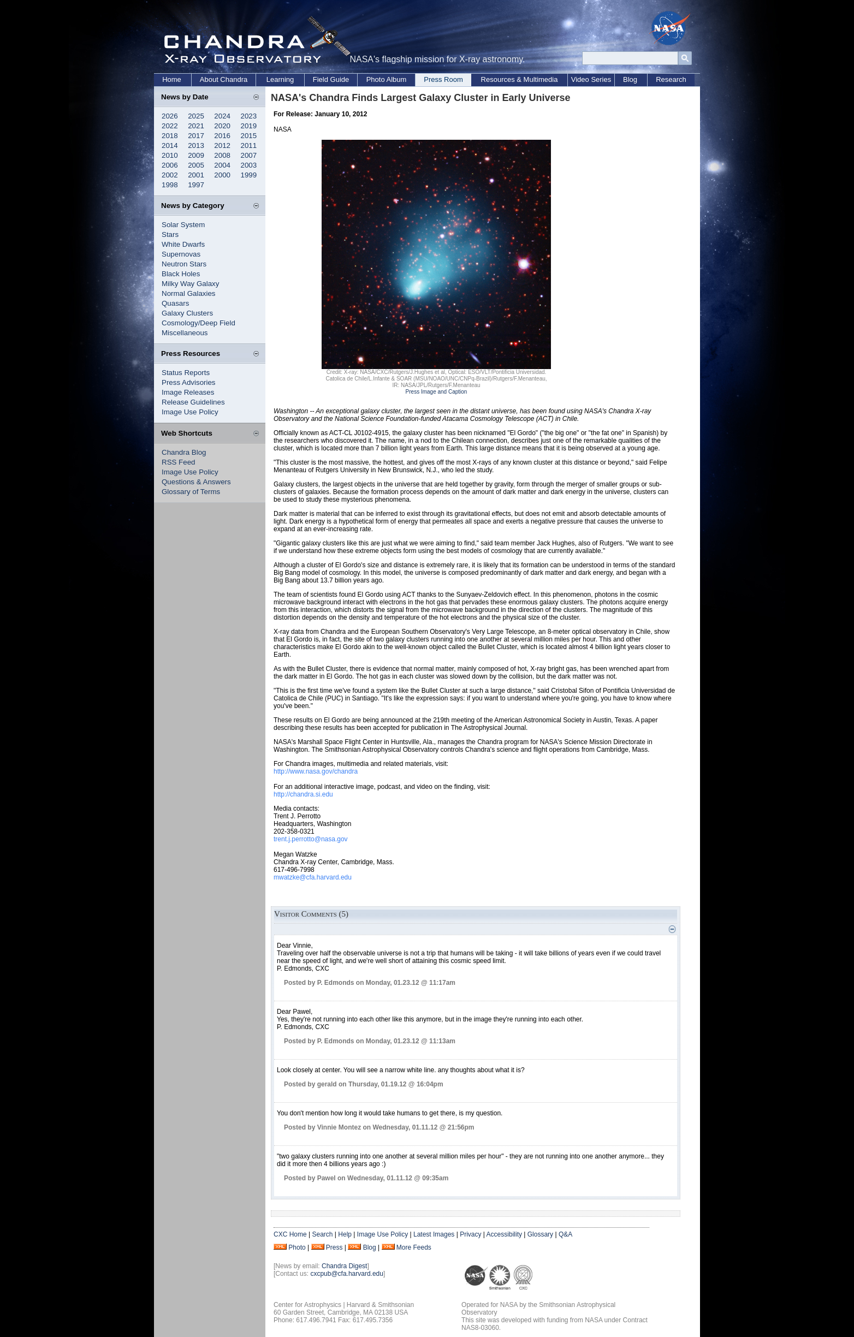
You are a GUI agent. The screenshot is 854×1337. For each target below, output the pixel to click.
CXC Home (290, 1234)
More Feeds (413, 1247)
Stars (170, 234)
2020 (222, 126)
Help (345, 1234)
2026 (170, 116)
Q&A (565, 1234)
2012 (222, 145)
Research (671, 79)
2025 (196, 116)
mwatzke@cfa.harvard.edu (313, 877)
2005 (196, 165)
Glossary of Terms (191, 492)
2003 (249, 165)
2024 (222, 116)
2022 (170, 126)
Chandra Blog (184, 452)
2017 (196, 136)
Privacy (470, 1234)
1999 (249, 175)
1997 (196, 185)
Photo (296, 1247)
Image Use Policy (190, 412)
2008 (222, 155)
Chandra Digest (344, 1266)
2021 (196, 126)
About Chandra (223, 79)
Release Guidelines (193, 402)
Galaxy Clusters (187, 313)
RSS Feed (178, 462)
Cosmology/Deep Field (198, 323)
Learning (280, 79)
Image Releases (188, 392)
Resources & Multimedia (519, 79)
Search (322, 1234)
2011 (249, 145)
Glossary (540, 1234)
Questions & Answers (196, 482)
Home (171, 79)
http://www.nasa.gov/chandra (316, 771)
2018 (170, 136)
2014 (170, 145)
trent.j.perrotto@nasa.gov (311, 839)
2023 (249, 116)
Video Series (591, 79)
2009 (196, 155)
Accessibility (504, 1234)
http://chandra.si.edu (303, 794)
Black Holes (181, 274)
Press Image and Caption (436, 392)
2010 (170, 155)
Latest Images (433, 1234)
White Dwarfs (183, 244)
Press (334, 1247)
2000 (222, 175)
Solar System (183, 225)
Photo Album (386, 79)
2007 (249, 155)
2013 (196, 145)
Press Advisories (189, 382)
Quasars (175, 303)
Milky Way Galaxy (190, 284)
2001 (196, 175)
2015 (249, 136)
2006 (170, 165)
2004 (222, 165)
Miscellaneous (184, 333)
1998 (170, 185)
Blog (630, 79)
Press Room (443, 79)
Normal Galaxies (189, 293)
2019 (249, 126)
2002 (170, 175)
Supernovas (181, 254)
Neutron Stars (184, 264)
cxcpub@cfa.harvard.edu (346, 1273)
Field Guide (331, 79)
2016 (222, 136)
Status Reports (186, 373)
